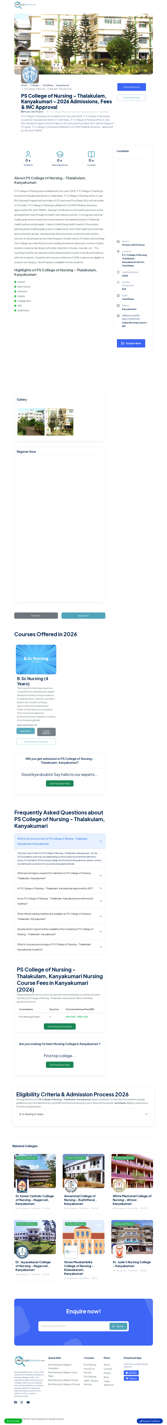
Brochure (36, 615)
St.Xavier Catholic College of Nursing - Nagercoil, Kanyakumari (35, 1199)
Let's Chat (13, 1421)
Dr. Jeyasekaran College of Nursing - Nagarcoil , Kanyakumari (33, 1266)
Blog (106, 1377)
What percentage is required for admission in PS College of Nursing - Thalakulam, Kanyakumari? (54, 875)
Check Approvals (131, 97)
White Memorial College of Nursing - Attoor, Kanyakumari (132, 1199)
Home (24, 85)
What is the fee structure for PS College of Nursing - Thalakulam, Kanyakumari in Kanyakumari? (52, 841)
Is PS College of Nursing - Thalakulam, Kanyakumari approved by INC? (55, 888)
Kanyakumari (62, 85)
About (107, 1364)
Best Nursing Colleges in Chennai (64, 1384)
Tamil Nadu (47, 85)
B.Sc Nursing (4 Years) (31, 1114)
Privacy (107, 1373)
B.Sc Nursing (90, 1364)
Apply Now (83, 615)
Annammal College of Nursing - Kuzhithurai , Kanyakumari (80, 1199)
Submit (119, 1326)
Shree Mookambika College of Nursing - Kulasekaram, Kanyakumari (79, 1267)
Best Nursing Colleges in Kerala (63, 1380)
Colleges (34, 85)
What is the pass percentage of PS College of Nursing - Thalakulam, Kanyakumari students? (54, 947)
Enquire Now (133, 343)
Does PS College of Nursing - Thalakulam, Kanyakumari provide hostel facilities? (55, 901)
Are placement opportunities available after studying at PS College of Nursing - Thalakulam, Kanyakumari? (55, 931)
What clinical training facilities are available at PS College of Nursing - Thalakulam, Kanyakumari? (54, 916)
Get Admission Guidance (36, 741)
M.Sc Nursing (90, 1376)
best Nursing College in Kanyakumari (72, 1044)
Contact (108, 1368)
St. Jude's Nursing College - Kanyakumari (132, 1264)
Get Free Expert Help (60, 783)
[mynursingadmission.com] (59, 529)
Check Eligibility (46, 732)
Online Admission (131, 87)
